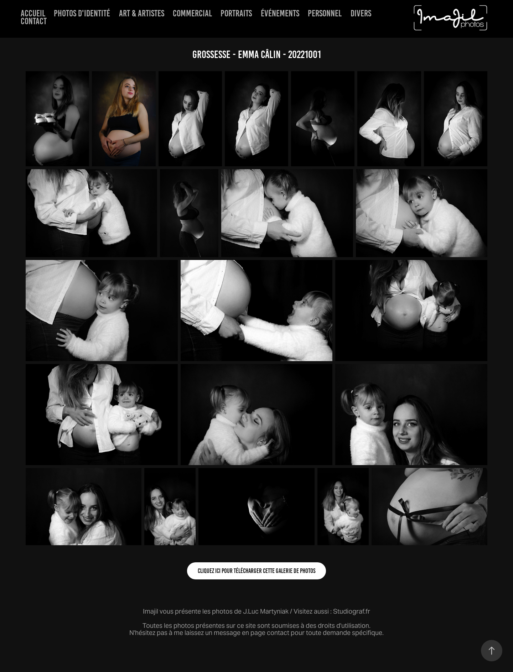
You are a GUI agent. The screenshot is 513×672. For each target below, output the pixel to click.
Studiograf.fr (351, 611)
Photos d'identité (82, 13)
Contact (34, 21)
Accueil (33, 13)
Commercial (192, 13)
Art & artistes (141, 13)
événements (280, 13)
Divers (361, 13)
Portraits (236, 13)
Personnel (325, 13)
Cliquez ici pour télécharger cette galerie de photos (256, 570)
